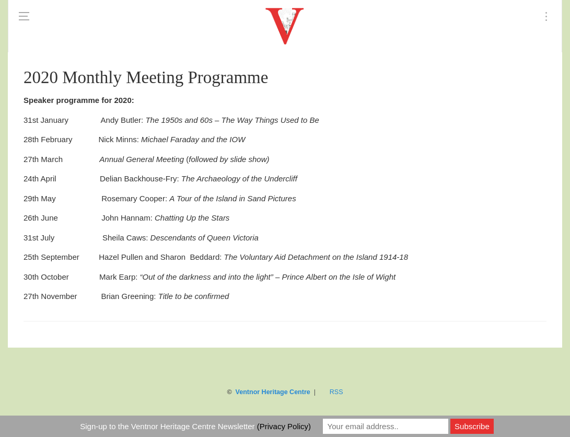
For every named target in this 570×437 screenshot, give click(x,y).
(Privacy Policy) (284, 426)
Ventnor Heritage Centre (273, 392)
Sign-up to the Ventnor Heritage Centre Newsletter (195, 426)
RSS (336, 392)
